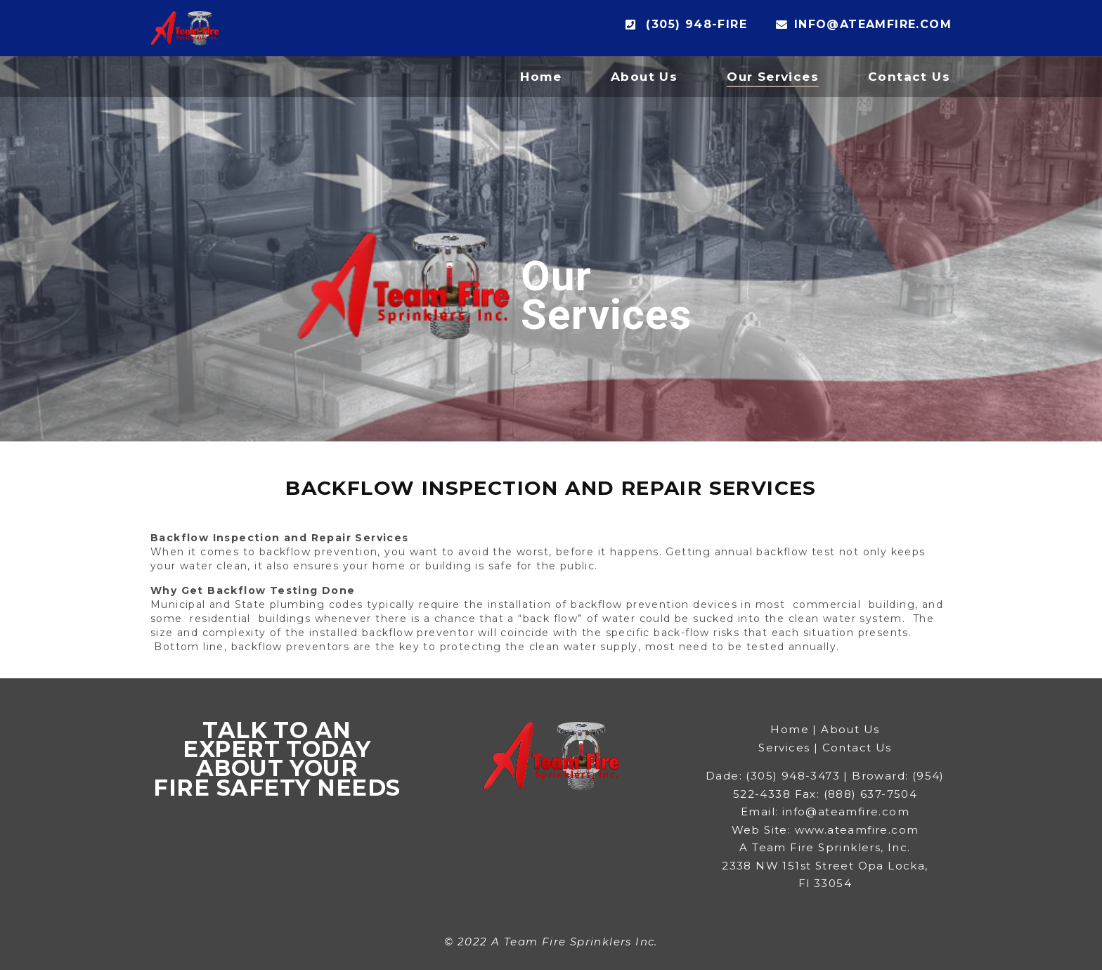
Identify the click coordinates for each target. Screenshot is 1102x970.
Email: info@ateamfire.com (825, 811)
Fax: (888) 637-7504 (856, 794)
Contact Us (909, 77)
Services (784, 747)
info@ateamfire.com (864, 24)
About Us (644, 77)
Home (541, 77)
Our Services (773, 77)
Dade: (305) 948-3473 (773, 775)
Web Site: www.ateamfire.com (825, 829)
